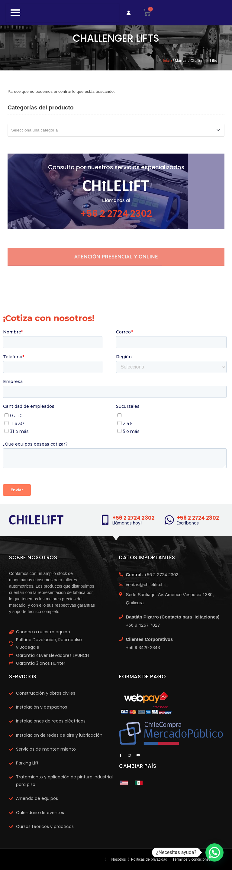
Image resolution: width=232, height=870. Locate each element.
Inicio (167, 61)
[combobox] (116, 130)
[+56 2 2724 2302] (105, 520)
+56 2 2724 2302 (116, 213)
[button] (214, 852)
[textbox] (113, 130)
